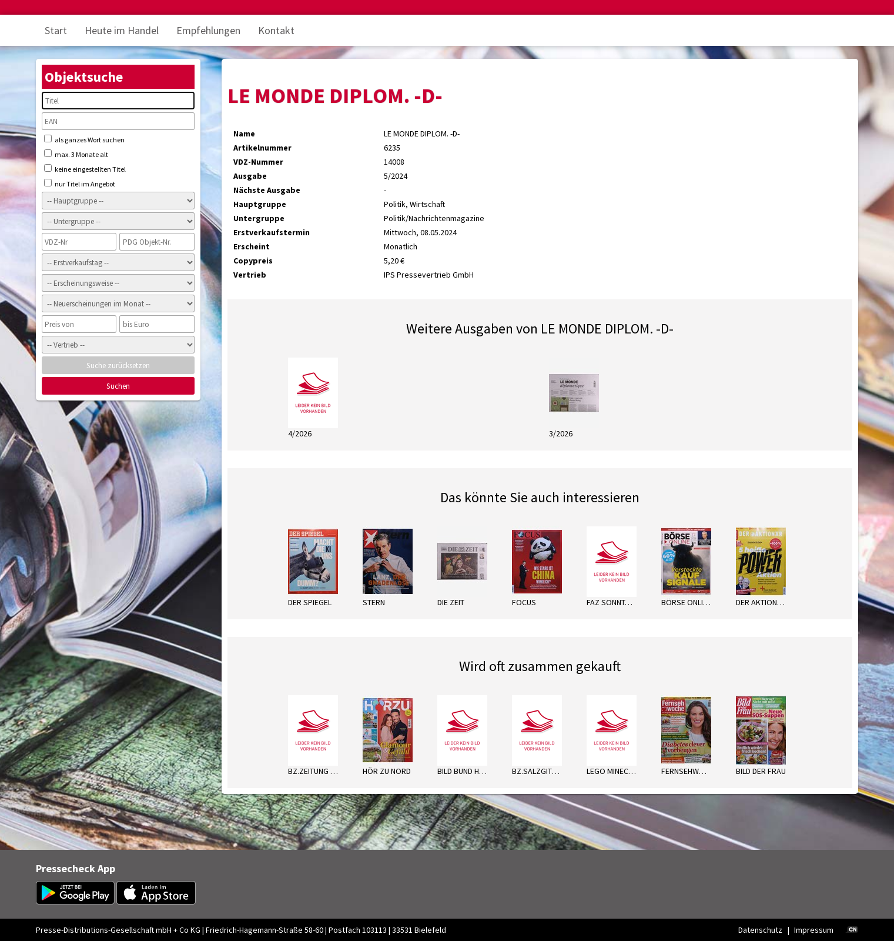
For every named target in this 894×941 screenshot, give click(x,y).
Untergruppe (258, 218)
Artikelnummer (262, 147)
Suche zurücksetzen (118, 366)
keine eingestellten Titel (85, 168)
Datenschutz (760, 930)
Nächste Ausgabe (266, 190)
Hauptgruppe (259, 204)
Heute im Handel (122, 30)
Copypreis (253, 260)
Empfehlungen (208, 30)
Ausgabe (250, 176)
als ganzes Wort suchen (84, 139)
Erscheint (251, 246)
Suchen (118, 386)
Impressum (813, 930)
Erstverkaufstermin (271, 232)
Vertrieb (249, 274)
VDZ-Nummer (258, 161)
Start (56, 30)
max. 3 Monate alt (76, 154)
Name (244, 133)
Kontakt (276, 30)
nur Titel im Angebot (79, 183)
